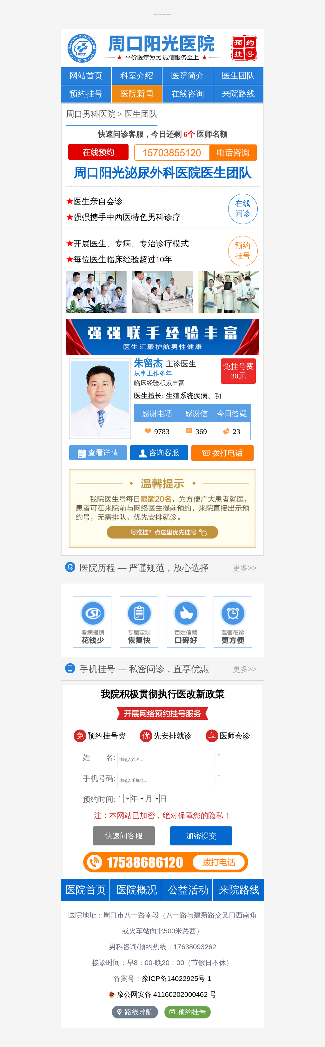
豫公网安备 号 (163, 994)
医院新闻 (136, 93)
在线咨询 (187, 93)
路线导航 (135, 1012)
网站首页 (86, 75)
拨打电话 (222, 453)
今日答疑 (232, 414)
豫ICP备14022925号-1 (176, 979)
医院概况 (136, 890)
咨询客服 (159, 453)
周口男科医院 (91, 114)
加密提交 (201, 835)
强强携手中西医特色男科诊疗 (127, 217)
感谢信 (196, 414)
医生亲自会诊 (98, 201)
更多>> (245, 568)
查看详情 (98, 453)
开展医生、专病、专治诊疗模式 (131, 243)
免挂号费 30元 (238, 371)
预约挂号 (86, 93)
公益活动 (188, 890)
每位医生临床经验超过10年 (122, 259)
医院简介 (187, 75)
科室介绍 (136, 75)
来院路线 (238, 93)
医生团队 (238, 75)
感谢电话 (157, 414)
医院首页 (85, 890)
